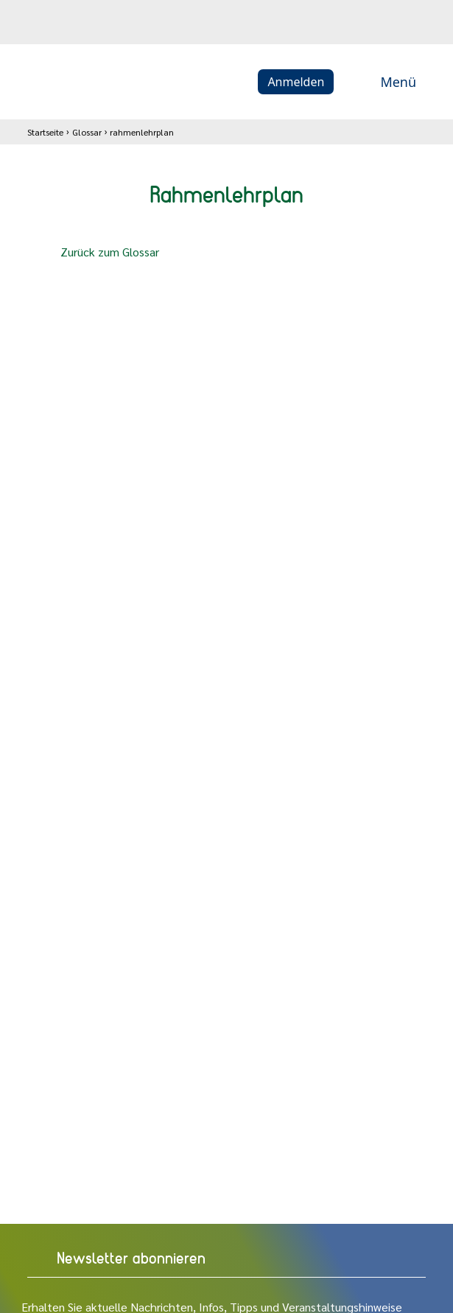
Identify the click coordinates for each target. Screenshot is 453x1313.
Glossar (87, 132)
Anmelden (295, 82)
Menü (382, 82)
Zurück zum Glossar (98, 252)
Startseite (45, 132)
